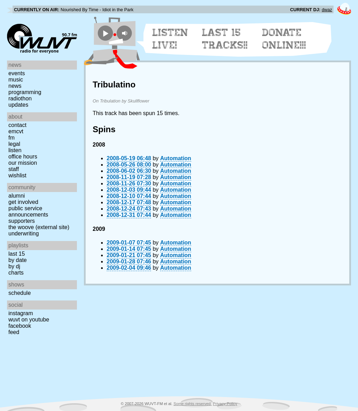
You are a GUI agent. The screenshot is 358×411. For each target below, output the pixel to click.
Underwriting (23, 233)
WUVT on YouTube (28, 320)
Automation (175, 158)
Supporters (21, 221)
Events (16, 73)
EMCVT (15, 131)
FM (11, 138)
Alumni (16, 196)
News (14, 86)
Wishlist (17, 175)
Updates (18, 105)
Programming (24, 92)
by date (17, 260)
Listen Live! (170, 38)
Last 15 (16, 254)
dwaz (327, 9)
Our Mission (22, 163)
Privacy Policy (225, 404)
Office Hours (22, 157)
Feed (13, 332)
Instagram (20, 313)
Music (15, 80)
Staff (13, 169)
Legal (14, 144)
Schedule (19, 293)
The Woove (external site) (38, 227)
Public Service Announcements (28, 211)
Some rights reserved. (192, 404)
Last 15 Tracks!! (225, 38)
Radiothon (20, 98)
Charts (16, 273)
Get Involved (23, 202)
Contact (17, 125)
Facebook (19, 326)
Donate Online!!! (284, 38)
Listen (14, 150)
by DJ (14, 266)
